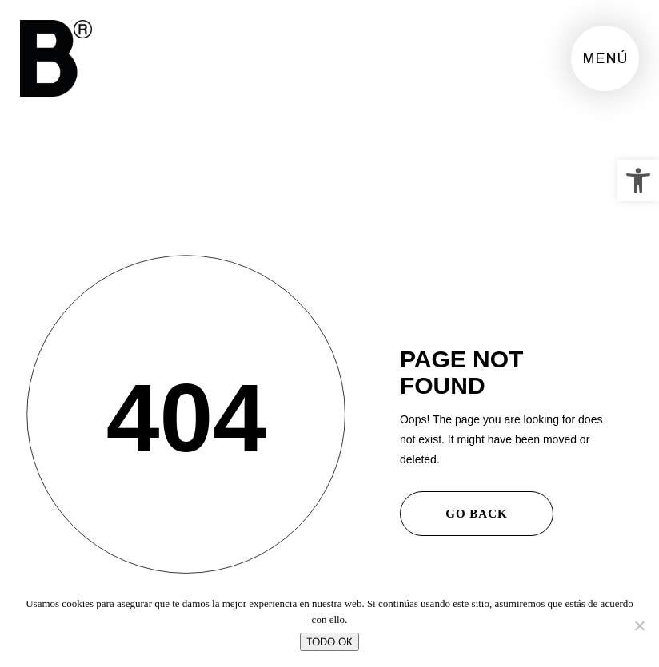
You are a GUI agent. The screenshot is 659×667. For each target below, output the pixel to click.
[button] (638, 180)
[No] (639, 625)
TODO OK (329, 642)
